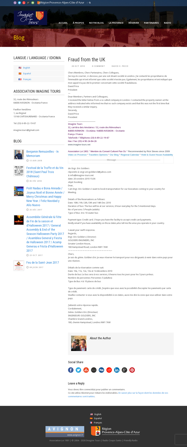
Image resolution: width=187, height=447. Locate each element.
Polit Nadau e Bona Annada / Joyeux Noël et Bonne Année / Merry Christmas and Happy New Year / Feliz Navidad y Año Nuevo (45, 196)
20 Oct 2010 (78, 66)
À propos (78, 22)
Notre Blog (96, 22)
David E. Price (120, 66)
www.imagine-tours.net (79, 144)
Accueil (63, 22)
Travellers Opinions (98, 154)
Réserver (134, 22)
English (26, 67)
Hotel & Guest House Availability (157, 154)
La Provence (116, 22)
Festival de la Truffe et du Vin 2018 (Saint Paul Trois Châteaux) (44, 172)
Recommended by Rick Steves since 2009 (149, 151)
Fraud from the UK (86, 59)
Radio (167, 22)
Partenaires (151, 22)
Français (27, 79)
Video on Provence (77, 154)
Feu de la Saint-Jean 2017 (42, 262)
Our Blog (114, 154)
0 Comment (98, 66)
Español (27, 73)
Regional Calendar (130, 154)
